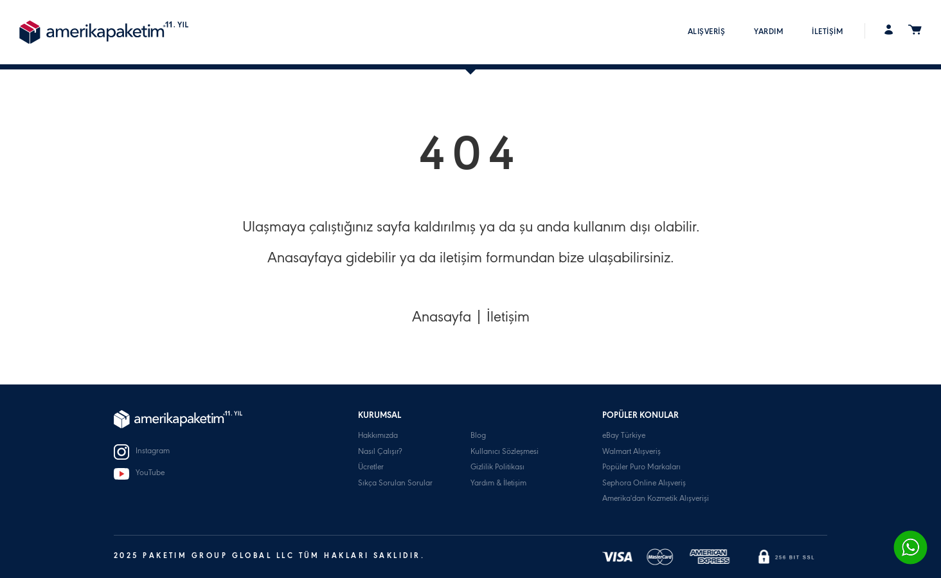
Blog (478, 436)
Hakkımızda (378, 436)
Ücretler (371, 468)
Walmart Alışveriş (631, 452)
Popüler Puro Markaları (641, 468)
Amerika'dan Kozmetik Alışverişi (655, 499)
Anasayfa (441, 319)
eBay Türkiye (623, 436)
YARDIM (768, 32)
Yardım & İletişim (498, 484)
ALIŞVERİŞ (707, 32)
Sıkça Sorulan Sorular (395, 484)
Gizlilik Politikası (497, 468)
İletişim (508, 319)
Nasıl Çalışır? (380, 452)
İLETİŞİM (827, 32)
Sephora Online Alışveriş (644, 484)
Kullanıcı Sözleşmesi (504, 452)
